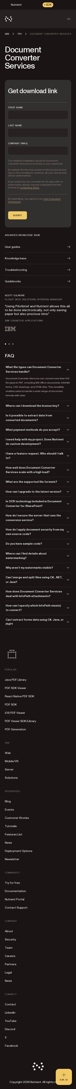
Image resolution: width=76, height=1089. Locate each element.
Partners (10, 964)
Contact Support (16, 908)
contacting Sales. (30, 187)
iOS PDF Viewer (15, 713)
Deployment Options (18, 851)
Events (9, 810)
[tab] (5, 344)
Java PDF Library (15, 680)
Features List (13, 834)
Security (10, 939)
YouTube (10, 1021)
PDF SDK (11, 705)
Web (8, 753)
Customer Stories (17, 818)
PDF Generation (15, 729)
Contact (10, 1004)
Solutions (11, 778)
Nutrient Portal (14, 899)
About (9, 931)
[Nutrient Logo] (8, 19)
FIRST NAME (15, 107)
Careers (10, 956)
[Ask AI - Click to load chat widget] (64, 1077)
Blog (8, 801)
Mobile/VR (11, 761)
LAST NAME (15, 125)
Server (9, 769)
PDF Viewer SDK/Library (20, 721)
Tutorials (11, 826)
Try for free (12, 883)
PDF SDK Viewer (15, 688)
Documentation (15, 891)
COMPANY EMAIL (18, 143)
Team (9, 948)
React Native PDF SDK (19, 696)
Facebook (11, 1046)
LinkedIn (10, 1013)
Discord (10, 1029)
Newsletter (12, 859)
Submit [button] (17, 215)
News (8, 843)
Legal (8, 972)
